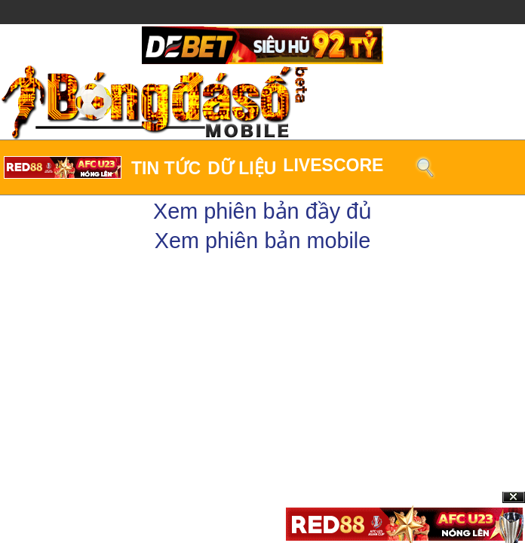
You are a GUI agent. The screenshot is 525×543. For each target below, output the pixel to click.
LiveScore (333, 165)
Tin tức (166, 168)
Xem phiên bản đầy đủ (262, 211)
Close (513, 497)
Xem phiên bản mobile (263, 241)
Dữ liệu (241, 168)
